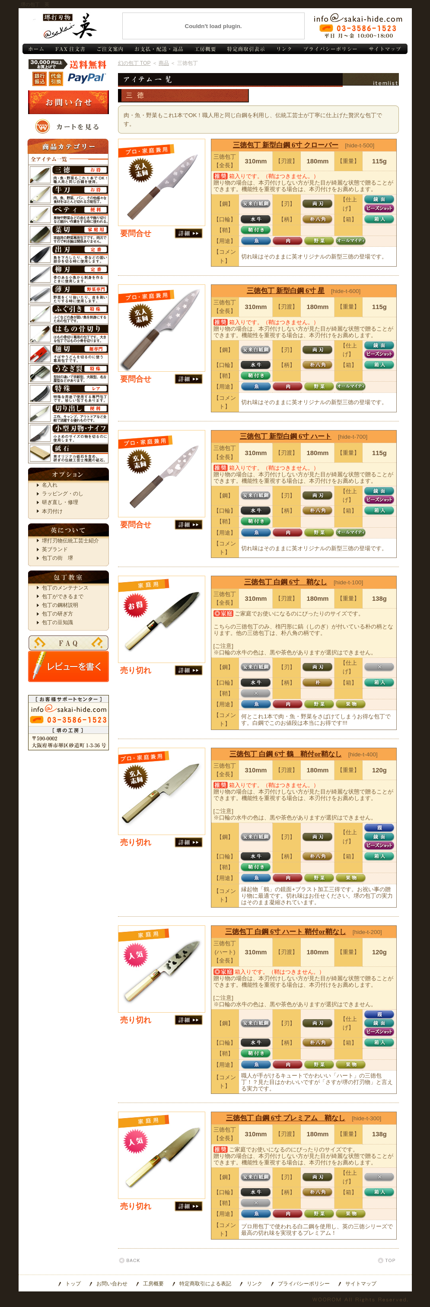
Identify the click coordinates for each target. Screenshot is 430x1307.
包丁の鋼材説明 (60, 605)
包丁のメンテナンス (65, 588)
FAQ (68, 643)
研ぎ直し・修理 (60, 502)
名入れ (49, 485)
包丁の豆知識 (57, 622)
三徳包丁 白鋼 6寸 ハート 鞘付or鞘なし (285, 931)
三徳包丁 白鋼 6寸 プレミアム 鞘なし (285, 1118)
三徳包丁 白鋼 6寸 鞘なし (285, 582)
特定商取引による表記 (205, 1284)
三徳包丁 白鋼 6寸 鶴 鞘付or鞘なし (285, 754)
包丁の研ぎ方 (57, 614)
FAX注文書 (69, 49)
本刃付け (52, 511)
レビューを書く (68, 666)
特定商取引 (245, 49)
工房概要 (204, 49)
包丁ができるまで (62, 596)
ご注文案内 (109, 49)
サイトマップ (385, 49)
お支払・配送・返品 (158, 49)
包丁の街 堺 (57, 558)
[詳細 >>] (188, 233)
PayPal (86, 79)
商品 (164, 63)
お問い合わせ (357, 26)
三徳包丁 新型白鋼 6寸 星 (286, 290)
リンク (284, 49)
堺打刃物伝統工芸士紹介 (70, 541)
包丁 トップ (35, 49)
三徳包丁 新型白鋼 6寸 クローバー (285, 145)
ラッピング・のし (62, 494)
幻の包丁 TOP (134, 63)
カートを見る (68, 126)
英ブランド (55, 549)
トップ (73, 1284)
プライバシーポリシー (330, 49)
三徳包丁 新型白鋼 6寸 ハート (285, 436)
